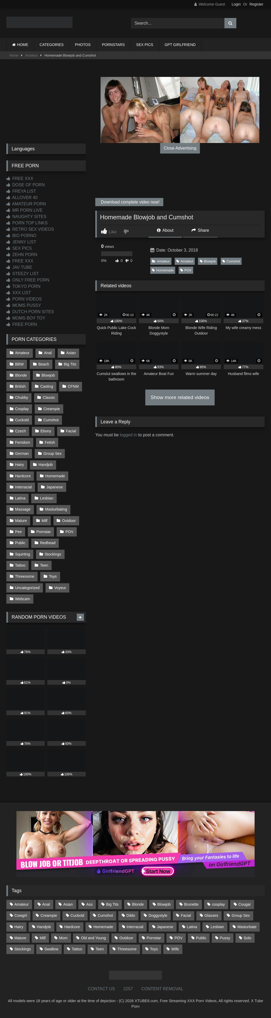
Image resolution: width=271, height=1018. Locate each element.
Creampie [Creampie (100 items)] (48, 915)
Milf (44, 521)
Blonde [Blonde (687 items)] (138, 904)
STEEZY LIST (22, 273)
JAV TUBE (19, 267)
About (165, 230)
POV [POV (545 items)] (178, 938)
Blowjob (208, 261)
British (20, 386)
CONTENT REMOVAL (162, 989)
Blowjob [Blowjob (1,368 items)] (163, 904)
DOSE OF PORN (25, 185)
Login (236, 4)
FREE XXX (19, 178)
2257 (128, 989)
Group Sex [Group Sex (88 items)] (241, 915)
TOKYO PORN (23, 286)
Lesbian (46, 498)
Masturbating (56, 509)
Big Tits (70, 364)
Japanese (54, 487)
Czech (20, 431)
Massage (22, 509)
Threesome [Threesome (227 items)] (127, 949)
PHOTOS (83, 45)
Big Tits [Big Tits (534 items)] (112, 904)
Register (256, 4)
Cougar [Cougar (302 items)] (244, 904)
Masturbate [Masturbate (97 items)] (246, 927)
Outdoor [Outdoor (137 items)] (126, 938)
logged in (128, 435)
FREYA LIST (21, 191)
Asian (71, 353)
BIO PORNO (21, 235)
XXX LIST (18, 292)
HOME (22, 45)
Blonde (21, 375)
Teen (44, 565)
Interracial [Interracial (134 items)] (135, 927)
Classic (49, 397)
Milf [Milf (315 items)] (43, 938)
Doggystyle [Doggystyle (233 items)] (157, 915)
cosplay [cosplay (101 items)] (218, 904)
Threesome (24, 576)
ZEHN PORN (21, 254)
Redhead (47, 543)
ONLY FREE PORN (27, 280)
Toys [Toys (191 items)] (154, 949)
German (22, 453)
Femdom (22, 442)
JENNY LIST (21, 242)
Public (20, 543)
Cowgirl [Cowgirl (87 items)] (20, 915)
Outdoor (69, 521)
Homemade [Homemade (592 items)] (103, 927)
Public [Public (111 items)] (201, 938)
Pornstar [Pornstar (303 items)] (154, 938)
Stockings (53, 554)
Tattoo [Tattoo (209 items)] (77, 949)
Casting (46, 386)
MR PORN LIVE (24, 210)
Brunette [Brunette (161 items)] (191, 904)
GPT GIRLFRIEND (180, 45)
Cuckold (22, 420)
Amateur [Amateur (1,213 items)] (21, 904)
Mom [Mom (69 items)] (63, 938)
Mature (21, 521)
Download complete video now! (130, 202)
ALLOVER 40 (22, 197)
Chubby (21, 397)
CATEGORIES (52, 45)
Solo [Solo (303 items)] (247, 938)
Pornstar (44, 532)
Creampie (51, 409)
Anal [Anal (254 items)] (46, 904)
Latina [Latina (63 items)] (192, 927)
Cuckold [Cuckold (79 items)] (77, 915)
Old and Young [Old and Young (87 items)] (93, 938)
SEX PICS (144, 45)
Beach (43, 364)
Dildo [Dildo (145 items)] (131, 915)
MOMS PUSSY (23, 305)
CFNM (73, 386)
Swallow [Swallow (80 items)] (51, 949)
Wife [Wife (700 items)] (175, 949)
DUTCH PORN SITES (30, 311)
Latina (20, 498)
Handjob (46, 464)
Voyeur (60, 588)
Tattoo (20, 565)
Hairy (19, 464)
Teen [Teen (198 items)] (100, 949)
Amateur (31, 55)
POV (186, 270)
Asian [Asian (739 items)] (68, 904)
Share (200, 230)
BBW (19, 364)
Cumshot (231, 261)
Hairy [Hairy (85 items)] (18, 927)
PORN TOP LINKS (27, 223)
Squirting (22, 554)
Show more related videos (180, 397)
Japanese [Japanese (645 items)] (165, 927)
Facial (71, 431)
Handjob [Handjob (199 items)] (44, 927)
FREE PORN (21, 324)
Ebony (45, 431)
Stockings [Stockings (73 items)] (22, 949)
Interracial (23, 487)
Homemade (163, 270)
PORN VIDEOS (24, 299)
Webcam (22, 599)
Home (14, 55)
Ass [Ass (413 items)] (89, 904)
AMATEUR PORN (26, 204)
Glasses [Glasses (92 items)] (211, 915)
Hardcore (23, 476)
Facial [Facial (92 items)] (186, 915)
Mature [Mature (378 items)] (20, 938)
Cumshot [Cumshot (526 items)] (105, 915)
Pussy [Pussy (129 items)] (225, 938)
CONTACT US (101, 989)
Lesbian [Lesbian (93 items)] (217, 927)
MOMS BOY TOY (25, 318)
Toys (53, 576)
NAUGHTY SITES (26, 216)
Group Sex (52, 453)
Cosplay (22, 409)
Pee (18, 532)
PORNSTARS (113, 45)
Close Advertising (180, 148)
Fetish (50, 442)
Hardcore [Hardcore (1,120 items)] (72, 927)
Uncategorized (27, 588)
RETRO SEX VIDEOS (30, 229)
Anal (48, 353)
